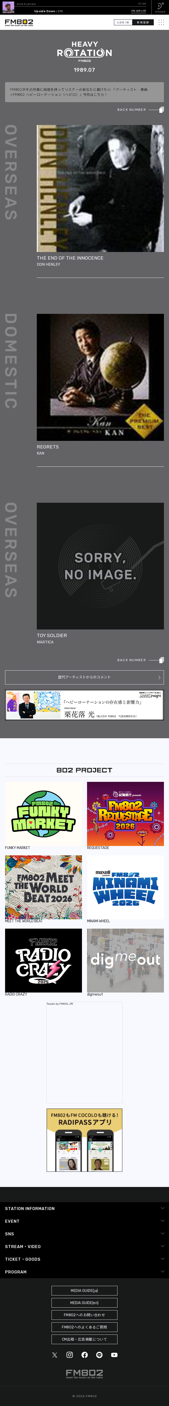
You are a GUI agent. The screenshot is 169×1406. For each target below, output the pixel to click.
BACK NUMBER (131, 110)
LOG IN (123, 22)
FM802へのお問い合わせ (84, 1315)
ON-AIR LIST (138, 10)
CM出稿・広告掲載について (84, 1339)
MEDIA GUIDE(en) (84, 1303)
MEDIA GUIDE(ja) (84, 1291)
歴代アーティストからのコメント (84, 677)
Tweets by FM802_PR (60, 1003)
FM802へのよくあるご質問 (84, 1327)
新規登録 (143, 22)
